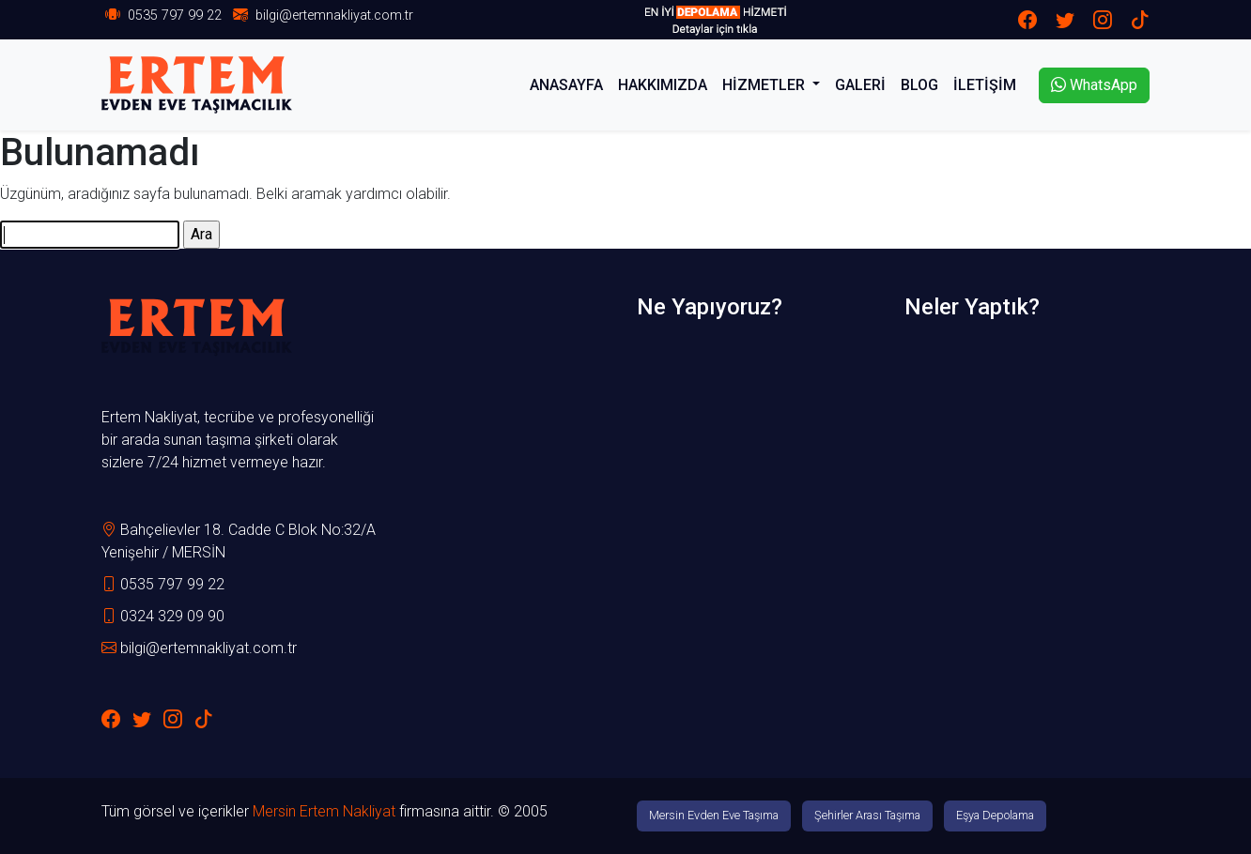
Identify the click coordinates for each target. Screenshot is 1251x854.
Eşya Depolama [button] (995, 815)
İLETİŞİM (984, 85)
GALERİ (860, 85)
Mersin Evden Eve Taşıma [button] (714, 815)
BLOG (919, 85)
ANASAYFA (566, 85)
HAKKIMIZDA (662, 85)
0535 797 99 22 (175, 15)
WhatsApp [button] (1094, 85)
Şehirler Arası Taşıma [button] (867, 815)
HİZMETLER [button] (765, 85)
